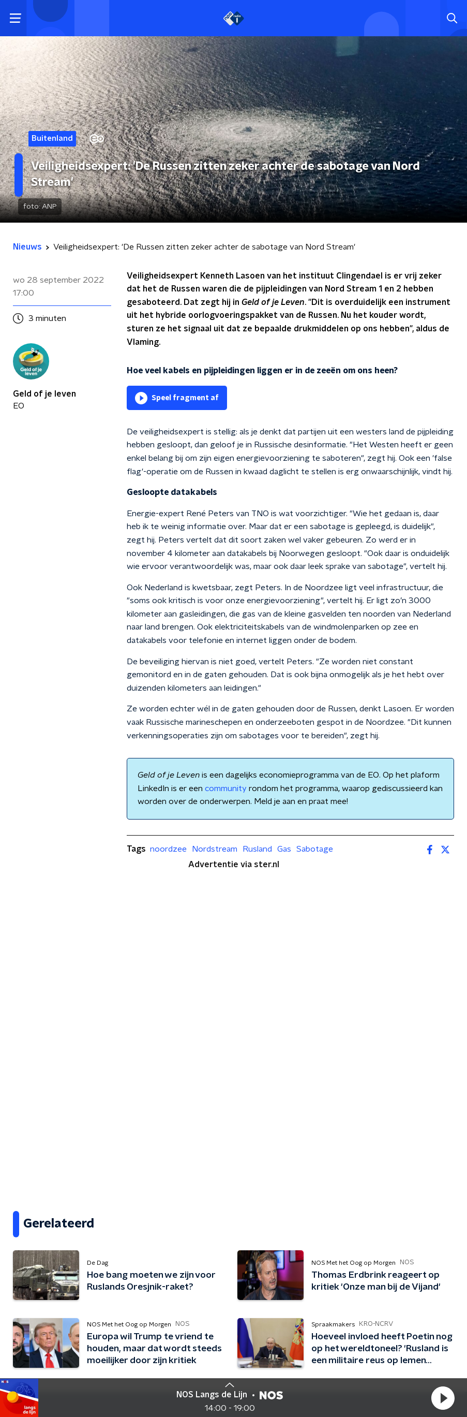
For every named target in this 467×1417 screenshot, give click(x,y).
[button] (442, 1397)
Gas (284, 849)
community (226, 788)
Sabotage (314, 849)
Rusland (257, 849)
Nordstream (214, 849)
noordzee (168, 849)
